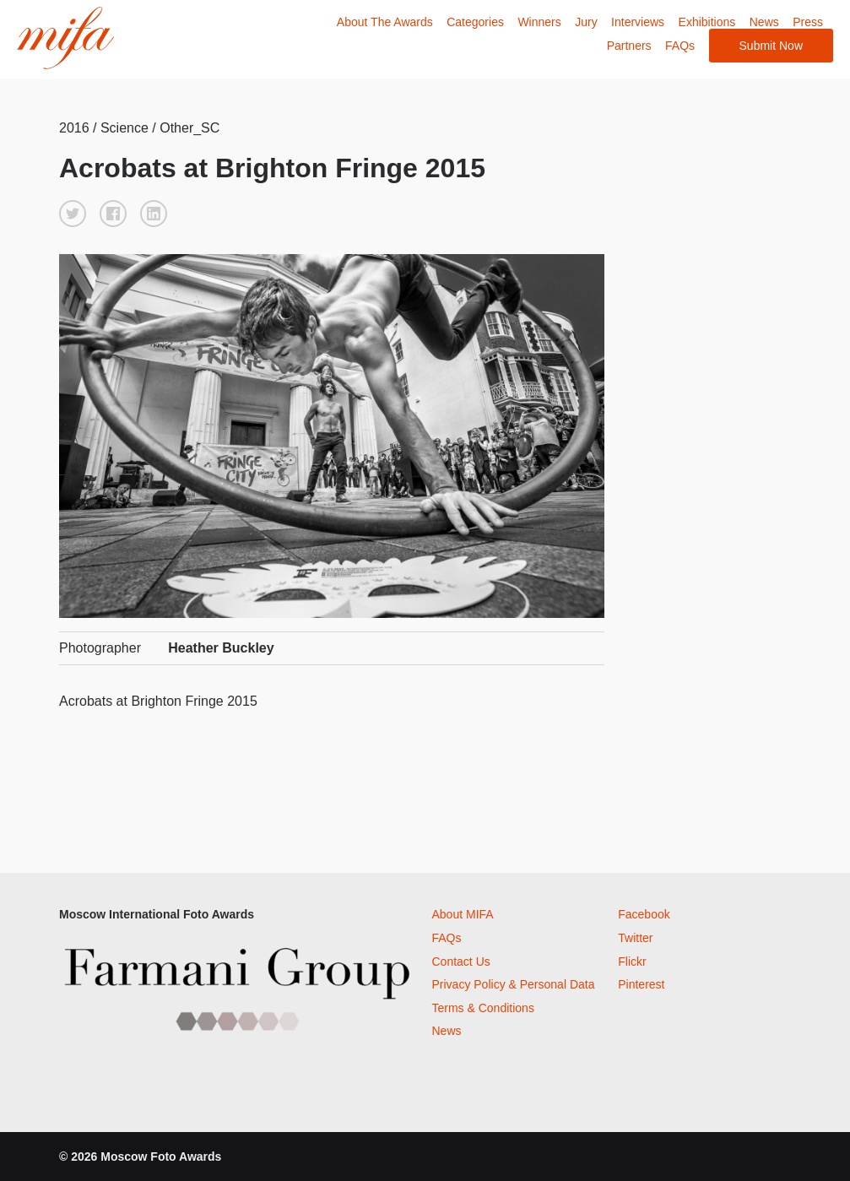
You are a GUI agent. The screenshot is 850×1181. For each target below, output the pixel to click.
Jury (586, 22)
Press (808, 22)
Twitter (635, 938)
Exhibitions (707, 22)
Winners (538, 22)
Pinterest (641, 984)
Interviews (637, 22)
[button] (72, 213)
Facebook (643, 914)
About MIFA (463, 914)
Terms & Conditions (483, 1008)
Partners (629, 45)
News (764, 22)
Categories (475, 22)
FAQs (680, 45)
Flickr (632, 961)
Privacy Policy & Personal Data (513, 984)
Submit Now (771, 45)
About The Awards (385, 22)
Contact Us (461, 961)
